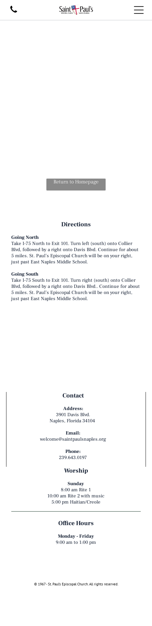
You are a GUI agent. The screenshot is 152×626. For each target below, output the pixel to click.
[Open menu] (139, 10)
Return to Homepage (76, 182)
